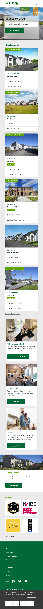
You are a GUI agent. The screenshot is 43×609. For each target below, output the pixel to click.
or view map (9, 36)
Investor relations (11, 556)
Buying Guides (21, 429)
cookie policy (31, 597)
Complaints (9, 567)
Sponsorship (10, 564)
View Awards (9, 536)
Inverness (21, 111)
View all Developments (12, 314)
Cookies (8, 575)
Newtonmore (21, 289)
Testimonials (14, 485)
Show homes (21, 385)
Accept (12, 604)
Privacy (8, 571)
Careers (8, 560)
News (7, 548)
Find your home (15, 31)
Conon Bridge (21, 68)
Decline (26, 604)
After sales (9, 552)
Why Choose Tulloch (21, 340)
